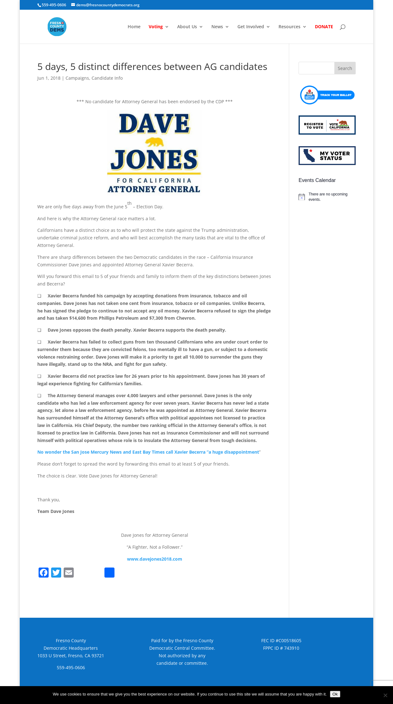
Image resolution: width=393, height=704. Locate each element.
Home (134, 26)
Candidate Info (107, 78)
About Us (187, 26)
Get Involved (250, 26)
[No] (385, 695)
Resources (289, 26)
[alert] (327, 197)
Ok (335, 694)
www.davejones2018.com (154, 559)
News (217, 26)
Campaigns (77, 78)
